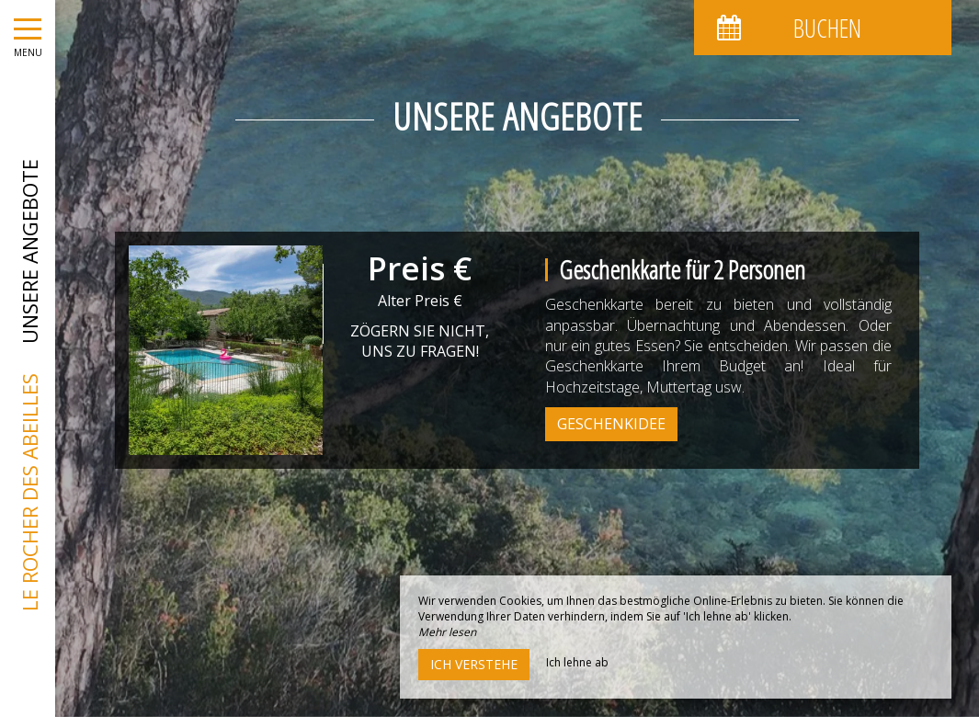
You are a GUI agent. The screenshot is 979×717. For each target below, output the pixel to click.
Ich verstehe (474, 664)
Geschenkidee (611, 424)
